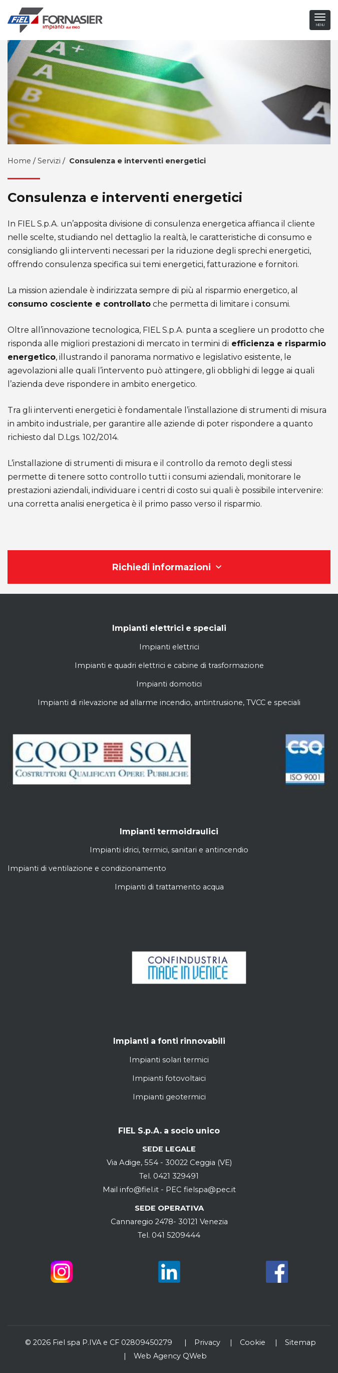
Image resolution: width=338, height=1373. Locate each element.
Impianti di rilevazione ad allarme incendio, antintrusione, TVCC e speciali (169, 702)
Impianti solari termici (169, 1059)
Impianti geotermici (169, 1096)
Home (19, 160)
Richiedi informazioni (169, 567)
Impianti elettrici (169, 646)
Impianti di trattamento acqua (169, 886)
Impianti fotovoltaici (169, 1078)
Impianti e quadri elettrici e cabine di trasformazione (169, 665)
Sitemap (300, 1342)
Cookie (252, 1342)
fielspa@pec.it (209, 1189)
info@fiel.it (139, 1189)
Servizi (49, 160)
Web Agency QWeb (170, 1355)
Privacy (207, 1342)
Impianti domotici (169, 684)
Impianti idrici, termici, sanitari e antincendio (169, 849)
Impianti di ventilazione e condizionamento (87, 868)
